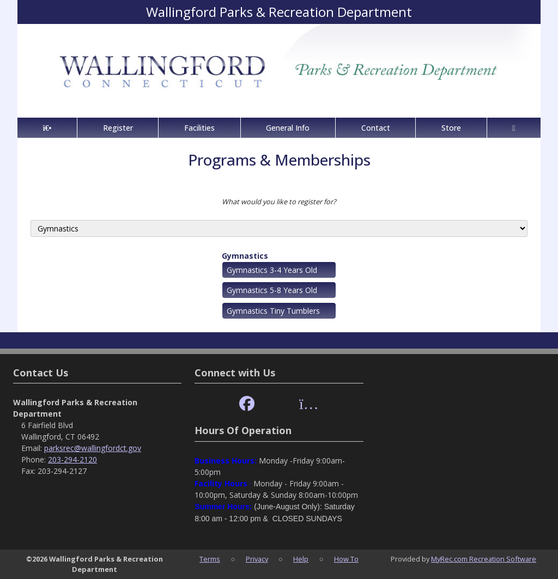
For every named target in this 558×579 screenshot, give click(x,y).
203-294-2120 (72, 459)
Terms (209, 559)
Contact (375, 128)
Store (451, 128)
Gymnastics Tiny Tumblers (273, 311)
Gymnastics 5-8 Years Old (272, 290)
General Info (288, 128)
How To (346, 559)
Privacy (257, 559)
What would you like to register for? (279, 201)
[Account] (514, 128)
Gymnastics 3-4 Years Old (272, 270)
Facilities (199, 128)
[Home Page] (47, 128)
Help (300, 559)
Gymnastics (245, 256)
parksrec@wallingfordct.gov (92, 448)
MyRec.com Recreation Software (483, 559)
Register (118, 128)
